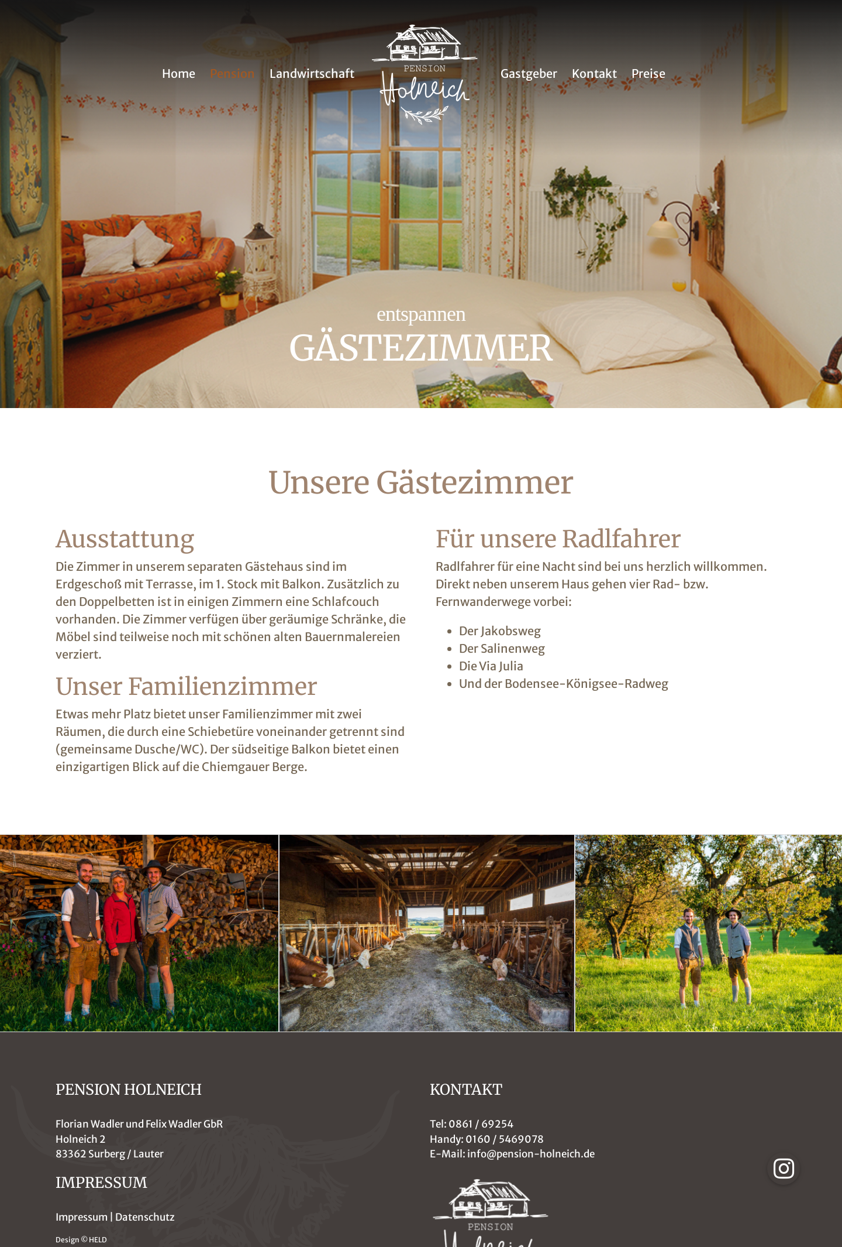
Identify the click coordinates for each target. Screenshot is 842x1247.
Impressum (82, 1217)
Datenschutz (145, 1217)
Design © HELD (81, 1239)
